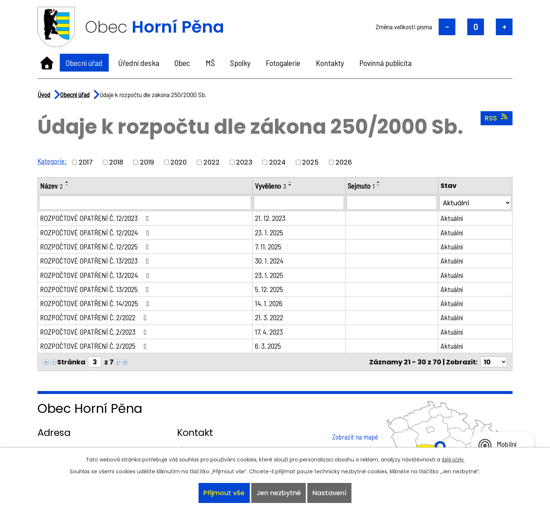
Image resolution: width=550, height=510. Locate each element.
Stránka (71, 363)
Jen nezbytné (278, 492)
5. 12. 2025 (270, 289)
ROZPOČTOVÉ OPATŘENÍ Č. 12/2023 (96, 218)
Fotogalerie (283, 62)
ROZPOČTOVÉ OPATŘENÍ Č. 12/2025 (96, 246)
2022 (212, 162)
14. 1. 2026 (270, 304)
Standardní (475, 27)
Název (51, 185)
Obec (182, 62)
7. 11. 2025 (269, 246)
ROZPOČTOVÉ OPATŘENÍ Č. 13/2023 (96, 261)
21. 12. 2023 (271, 218)
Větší (504, 27)
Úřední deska (138, 62)
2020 (179, 162)
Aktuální (452, 218)
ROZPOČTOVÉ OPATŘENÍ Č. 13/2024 (97, 275)
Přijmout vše (223, 492)
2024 (277, 162)
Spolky (240, 62)
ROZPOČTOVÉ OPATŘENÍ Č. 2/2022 (95, 318)
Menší (447, 27)
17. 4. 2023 (270, 332)
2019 (147, 162)
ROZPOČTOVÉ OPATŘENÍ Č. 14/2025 (97, 304)
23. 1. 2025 (270, 232)
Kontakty (330, 62)
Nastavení (330, 492)
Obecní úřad (84, 62)
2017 (86, 162)
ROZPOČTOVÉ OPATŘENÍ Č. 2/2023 (95, 332)
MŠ (210, 62)
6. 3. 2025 (269, 347)
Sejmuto (362, 185)
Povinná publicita (385, 62)
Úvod (46, 63)
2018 (116, 162)
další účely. (453, 458)
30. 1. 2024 (270, 261)
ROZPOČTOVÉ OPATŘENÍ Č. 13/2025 (96, 289)
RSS (497, 118)
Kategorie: (52, 160)
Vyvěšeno (272, 185)
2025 (310, 162)
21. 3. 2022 (270, 318)
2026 (344, 162)
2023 (244, 162)
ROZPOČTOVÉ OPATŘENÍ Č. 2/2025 (95, 347)
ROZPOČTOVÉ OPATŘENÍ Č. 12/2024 (97, 232)
